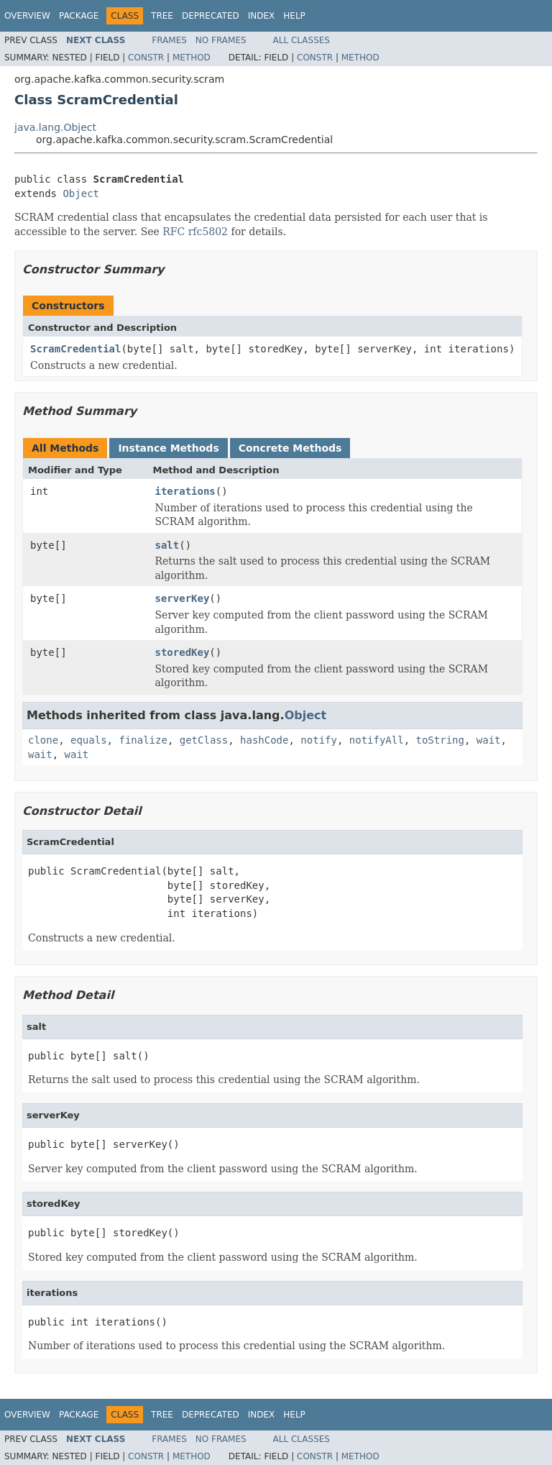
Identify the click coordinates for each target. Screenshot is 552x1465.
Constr (146, 58)
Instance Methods (168, 448)
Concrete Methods (290, 448)
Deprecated (210, 16)
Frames (169, 40)
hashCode (264, 740)
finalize (143, 740)
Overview (27, 16)
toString (440, 740)
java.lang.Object (55, 127)
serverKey (182, 598)
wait (489, 740)
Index (261, 16)
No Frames (221, 40)
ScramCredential (75, 349)
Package (78, 16)
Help (294, 16)
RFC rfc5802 (195, 231)
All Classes (301, 40)
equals (88, 740)
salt (167, 545)
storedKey (182, 652)
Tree (162, 16)
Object (81, 193)
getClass (204, 740)
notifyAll (376, 740)
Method (191, 58)
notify (318, 740)
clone (43, 740)
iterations (185, 491)
